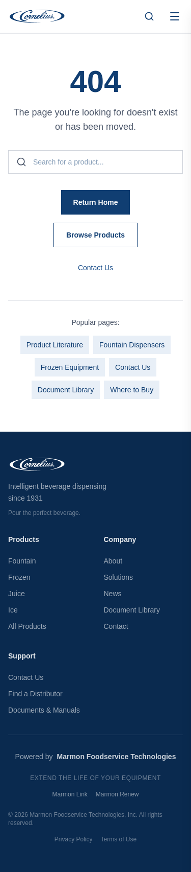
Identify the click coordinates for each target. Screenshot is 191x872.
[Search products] (149, 16)
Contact (116, 626)
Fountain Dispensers (132, 345)
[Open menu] (174, 16)
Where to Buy (131, 390)
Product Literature (54, 345)
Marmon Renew (117, 794)
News (113, 594)
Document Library (66, 390)
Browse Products (95, 235)
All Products (27, 626)
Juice (16, 594)
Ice (13, 610)
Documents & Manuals (44, 710)
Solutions (118, 577)
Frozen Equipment (70, 367)
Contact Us (95, 268)
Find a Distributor (35, 694)
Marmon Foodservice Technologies (116, 756)
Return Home (95, 202)
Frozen (19, 577)
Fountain (22, 561)
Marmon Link (69, 794)
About (113, 561)
